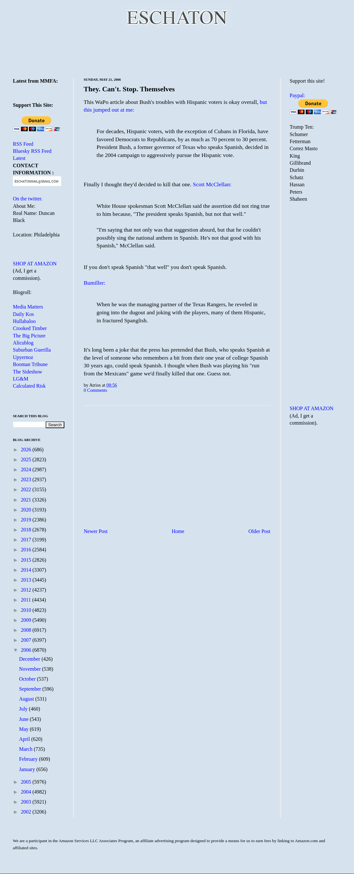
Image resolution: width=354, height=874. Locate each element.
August (27, 699)
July (24, 709)
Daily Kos (23, 314)
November (30, 669)
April (25, 739)
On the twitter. (27, 198)
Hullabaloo (24, 321)
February (29, 759)
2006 (27, 650)
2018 (27, 529)
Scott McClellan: (212, 184)
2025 (27, 459)
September (30, 689)
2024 (27, 469)
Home (178, 531)
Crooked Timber (30, 328)
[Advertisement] (177, 51)
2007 (27, 640)
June (24, 719)
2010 (27, 610)
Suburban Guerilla (32, 350)
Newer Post (95, 531)
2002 (27, 811)
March (26, 749)
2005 (27, 782)
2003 (27, 802)
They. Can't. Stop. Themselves (129, 89)
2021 (27, 499)
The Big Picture (29, 335)
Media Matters (28, 306)
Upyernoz (23, 357)
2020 (27, 509)
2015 (27, 560)
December (30, 659)
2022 (27, 489)
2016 (27, 549)
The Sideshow (27, 371)
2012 (27, 590)
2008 (27, 630)
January (27, 769)
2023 (27, 479)
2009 (27, 620)
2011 (26, 600)
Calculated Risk (29, 386)
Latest (19, 158)
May (24, 729)
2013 (27, 580)
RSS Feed (23, 144)
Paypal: (297, 95)
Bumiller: (94, 283)
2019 (27, 519)
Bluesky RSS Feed (32, 151)
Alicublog (23, 342)
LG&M (20, 379)
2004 (27, 792)
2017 (27, 539)
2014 (27, 570)
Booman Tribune (30, 364)
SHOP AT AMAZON (35, 263)
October (28, 679)
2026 (27, 449)
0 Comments (95, 390)
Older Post (259, 531)
